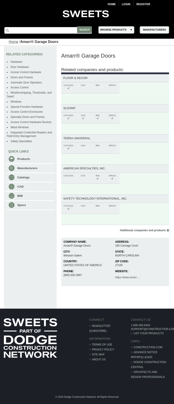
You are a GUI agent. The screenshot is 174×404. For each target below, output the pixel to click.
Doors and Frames (22, 77)
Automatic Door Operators (26, 82)
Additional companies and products (142, 230)
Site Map (98, 354)
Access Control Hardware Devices (31, 121)
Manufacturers (28, 168)
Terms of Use (102, 344)
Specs (22, 204)
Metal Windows (20, 127)
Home (112, 4)
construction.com (147, 347)
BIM (20, 195)
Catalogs (24, 177)
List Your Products (148, 333)
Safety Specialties (21, 141)
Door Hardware (20, 66)
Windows (16, 101)
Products (24, 158)
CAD (21, 186)
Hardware (17, 61)
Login (126, 4)
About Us (99, 359)
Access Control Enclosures (27, 111)
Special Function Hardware (27, 106)
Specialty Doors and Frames (28, 116)
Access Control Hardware (26, 72)
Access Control (20, 87)
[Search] (49, 30)
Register (143, 4)
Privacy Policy (103, 349)
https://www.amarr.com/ (129, 277)
